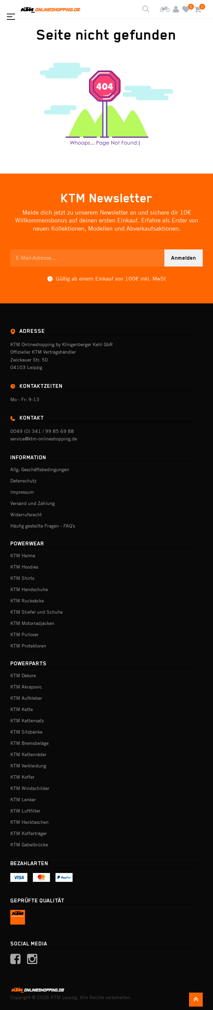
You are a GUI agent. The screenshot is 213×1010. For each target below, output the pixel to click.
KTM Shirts (22, 578)
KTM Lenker (23, 799)
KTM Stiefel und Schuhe (36, 612)
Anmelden (183, 258)
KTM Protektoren (28, 646)
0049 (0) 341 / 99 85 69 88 (42, 431)
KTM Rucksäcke (27, 600)
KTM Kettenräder (28, 754)
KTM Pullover (24, 634)
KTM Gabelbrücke (29, 844)
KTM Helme (22, 555)
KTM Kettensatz (27, 720)
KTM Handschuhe (29, 589)
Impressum (22, 492)
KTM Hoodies (24, 567)
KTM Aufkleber (26, 698)
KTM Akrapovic (26, 687)
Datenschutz (23, 480)
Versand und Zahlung (32, 503)
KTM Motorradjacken (32, 623)
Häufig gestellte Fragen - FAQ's (42, 526)
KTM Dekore (23, 675)
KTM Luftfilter (25, 811)
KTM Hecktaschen (29, 822)
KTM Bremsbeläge (29, 743)
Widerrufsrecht (26, 514)
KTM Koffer (22, 777)
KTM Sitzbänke (26, 732)
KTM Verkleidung (28, 765)
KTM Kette (21, 709)
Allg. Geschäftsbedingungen (39, 469)
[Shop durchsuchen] (145, 9)
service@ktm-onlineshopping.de (43, 438)
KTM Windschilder (29, 788)
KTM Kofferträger (28, 833)
